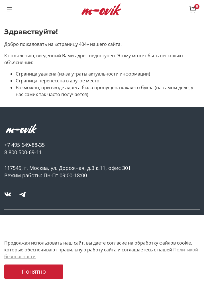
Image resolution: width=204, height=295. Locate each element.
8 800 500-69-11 (23, 152)
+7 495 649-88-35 (24, 144)
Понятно (34, 271)
